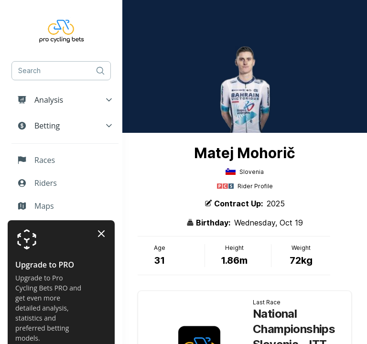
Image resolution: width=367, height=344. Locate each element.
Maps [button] (35, 206)
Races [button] (36, 160)
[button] (65, 100)
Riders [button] (37, 183)
